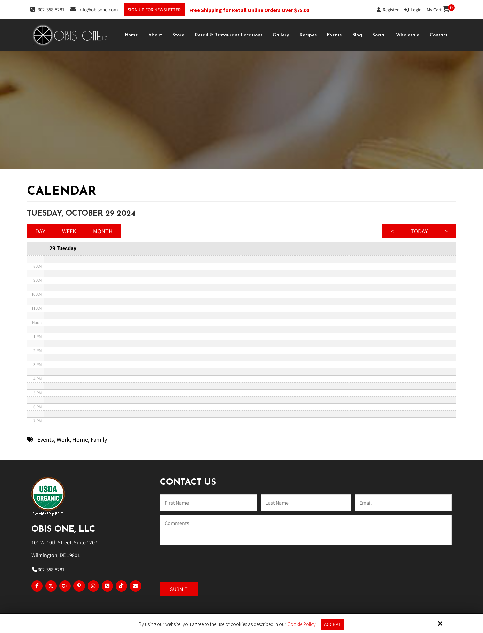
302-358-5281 (47, 9)
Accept (332, 624)
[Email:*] (403, 502)
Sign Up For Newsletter (154, 10)
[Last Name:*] (306, 502)
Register (388, 10)
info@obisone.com (94, 9)
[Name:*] (208, 502)
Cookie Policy (301, 624)
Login (413, 10)
